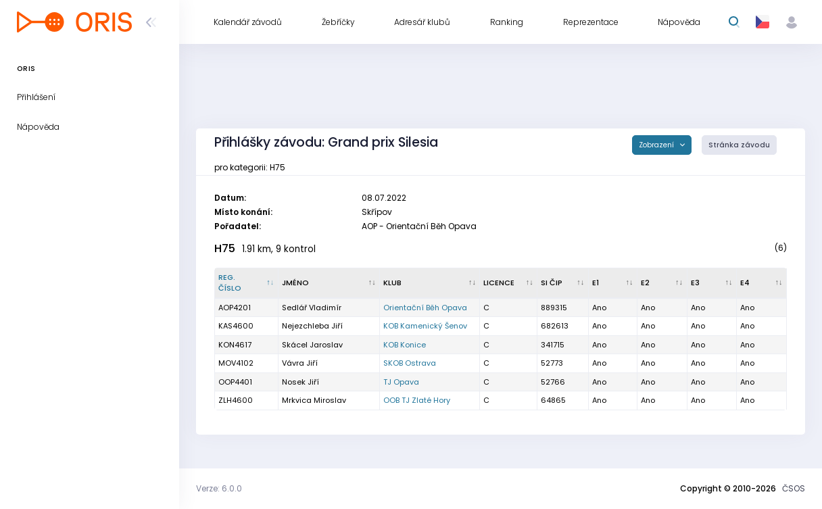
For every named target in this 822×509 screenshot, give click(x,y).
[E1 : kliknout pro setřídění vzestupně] (613, 283)
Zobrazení (657, 145)
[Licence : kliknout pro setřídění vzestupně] (508, 283)
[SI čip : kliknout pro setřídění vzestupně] (563, 283)
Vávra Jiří (300, 363)
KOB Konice (404, 344)
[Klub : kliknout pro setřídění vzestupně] (430, 283)
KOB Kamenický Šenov (425, 325)
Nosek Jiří (300, 382)
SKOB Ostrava (409, 363)
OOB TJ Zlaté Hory (416, 400)
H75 (224, 248)
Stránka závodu (739, 145)
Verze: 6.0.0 (219, 488)
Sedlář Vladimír (311, 307)
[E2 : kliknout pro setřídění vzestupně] (662, 283)
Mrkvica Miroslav (314, 400)
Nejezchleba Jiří (312, 325)
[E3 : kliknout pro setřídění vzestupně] (712, 283)
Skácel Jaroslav (312, 344)
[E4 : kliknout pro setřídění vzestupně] (762, 283)
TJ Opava (401, 382)
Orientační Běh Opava (425, 307)
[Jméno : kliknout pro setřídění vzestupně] (330, 283)
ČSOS (793, 488)
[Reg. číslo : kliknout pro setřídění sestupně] (247, 283)
